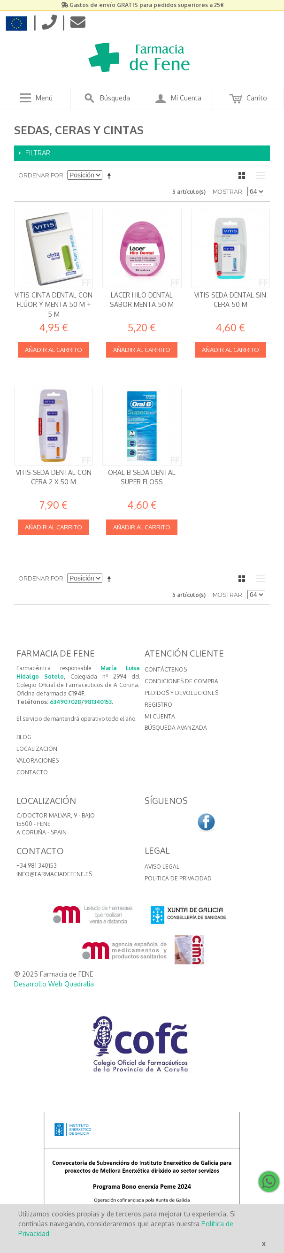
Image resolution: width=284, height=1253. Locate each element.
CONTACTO (32, 772)
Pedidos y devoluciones (181, 692)
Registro (158, 704)
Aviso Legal (162, 866)
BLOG (23, 737)
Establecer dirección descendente (111, 175)
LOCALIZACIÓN (36, 748)
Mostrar (227, 191)
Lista (258, 175)
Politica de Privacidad (178, 878)
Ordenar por (41, 175)
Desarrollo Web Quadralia (54, 984)
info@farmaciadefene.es (54, 874)
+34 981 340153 (36, 865)
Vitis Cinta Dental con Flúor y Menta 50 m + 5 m (53, 304)
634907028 (65, 701)
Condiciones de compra (181, 681)
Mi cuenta (160, 716)
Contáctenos (166, 669)
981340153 (98, 701)
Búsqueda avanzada (176, 727)
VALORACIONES (37, 760)
